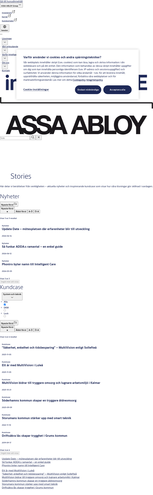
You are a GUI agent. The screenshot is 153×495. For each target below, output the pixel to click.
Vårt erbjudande (10, 46)
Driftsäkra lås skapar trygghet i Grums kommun (28, 487)
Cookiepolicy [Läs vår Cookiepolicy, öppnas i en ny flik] (79, 80)
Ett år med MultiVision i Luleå (18, 470)
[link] (8, 13)
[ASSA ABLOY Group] (11, 5)
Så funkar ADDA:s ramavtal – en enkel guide (26, 462)
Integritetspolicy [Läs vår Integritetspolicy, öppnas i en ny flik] (94, 80)
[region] (77, 74)
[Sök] (33, 137)
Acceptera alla (117, 89)
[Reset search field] (39, 137)
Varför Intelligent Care (13, 54)
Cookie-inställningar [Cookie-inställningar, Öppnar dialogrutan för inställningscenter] (36, 89)
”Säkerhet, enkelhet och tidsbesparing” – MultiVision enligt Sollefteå (39, 473)
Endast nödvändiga (88, 89)
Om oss (5, 62)
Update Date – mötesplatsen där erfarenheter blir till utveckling (37, 458)
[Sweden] (4, 28)
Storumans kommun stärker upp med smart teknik (30, 484)
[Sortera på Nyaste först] (9, 204)
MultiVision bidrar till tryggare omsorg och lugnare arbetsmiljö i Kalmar (41, 477)
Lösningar (7, 38)
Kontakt (6, 70)
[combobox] (15, 138)
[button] (5, 42)
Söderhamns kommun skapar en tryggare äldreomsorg (32, 480)
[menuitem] (7, 210)
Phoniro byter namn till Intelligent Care (23, 465)
